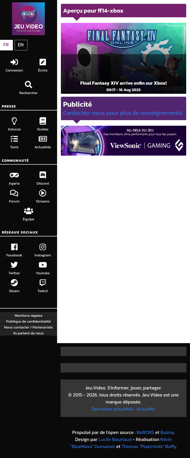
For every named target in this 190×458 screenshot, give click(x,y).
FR (5, 44)
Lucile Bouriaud (114, 439)
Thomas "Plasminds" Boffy (149, 446)
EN (20, 44)
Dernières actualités (112, 408)
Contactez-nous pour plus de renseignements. (123, 112)
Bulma (167, 432)
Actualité (145, 408)
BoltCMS (145, 432)
